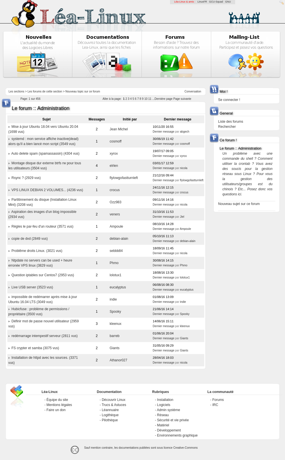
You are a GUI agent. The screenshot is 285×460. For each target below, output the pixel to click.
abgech (184, 131)
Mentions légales (59, 405)
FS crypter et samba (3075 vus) (35, 348)
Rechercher (227, 127)
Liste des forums (230, 122)
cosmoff (116, 141)
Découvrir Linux (113, 400)
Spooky (115, 312)
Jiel (182, 216)
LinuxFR (202, 1)
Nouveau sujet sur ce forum (239, 204)
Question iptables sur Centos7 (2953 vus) (42, 275)
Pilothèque (110, 420)
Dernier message (163, 131)
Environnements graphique (177, 435)
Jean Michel (119, 129)
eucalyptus (118, 287)
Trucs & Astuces (114, 405)
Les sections (16, 91)
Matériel (163, 425)
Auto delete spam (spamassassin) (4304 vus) (45, 154)
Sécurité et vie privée (173, 420)
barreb (115, 336)
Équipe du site (57, 400)
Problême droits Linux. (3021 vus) (36, 251)
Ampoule (116, 226)
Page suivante (182, 98)
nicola (183, 168)
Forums (218, 400)
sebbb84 (116, 251)
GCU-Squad (216, 1)
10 (145, 98)
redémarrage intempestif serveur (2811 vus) (44, 336)
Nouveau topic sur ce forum (82, 91)
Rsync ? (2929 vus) (26, 178)
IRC (215, 405)
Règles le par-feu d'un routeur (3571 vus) (42, 226)
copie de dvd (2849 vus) (29, 239)
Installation (165, 400)
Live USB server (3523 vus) (32, 287)
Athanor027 (118, 360)
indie (113, 299)
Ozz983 (115, 202)
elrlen (114, 166)
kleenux (115, 324)
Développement (169, 430)
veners (115, 214)
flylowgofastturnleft (124, 178)
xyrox (114, 154)
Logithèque (110, 415)
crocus (115, 190)
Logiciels (163, 405)
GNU (228, 1)
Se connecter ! (229, 100)
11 (149, 98)
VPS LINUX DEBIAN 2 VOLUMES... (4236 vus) (47, 190)
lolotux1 (115, 275)
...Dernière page (162, 98)
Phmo (114, 263)
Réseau (163, 415)
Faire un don (55, 410)
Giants (184, 338)
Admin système (168, 410)
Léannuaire (110, 410)
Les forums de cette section (44, 91)
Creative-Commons (185, 447)
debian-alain (119, 239)
